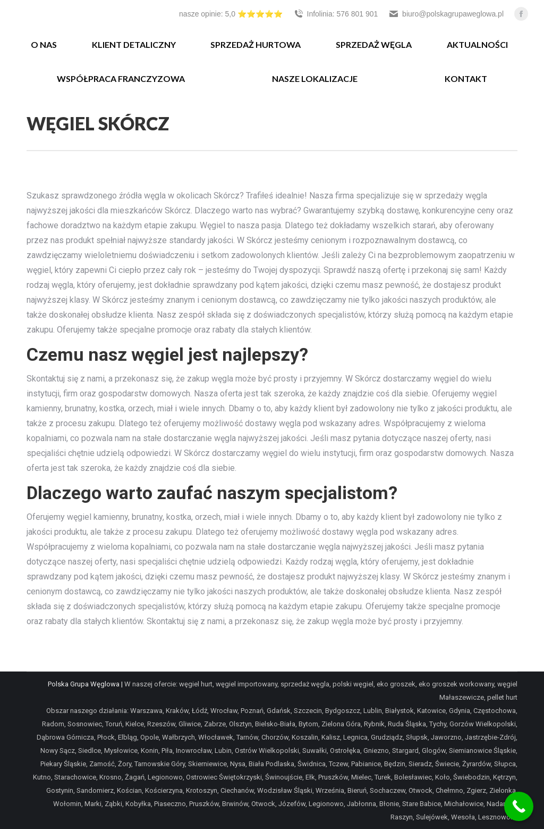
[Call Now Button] (518, 806)
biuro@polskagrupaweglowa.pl (446, 14)
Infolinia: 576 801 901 (335, 14)
